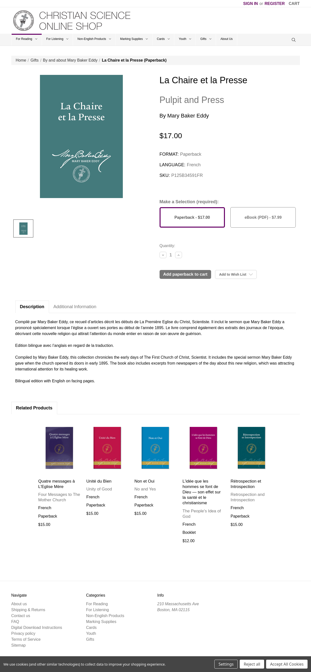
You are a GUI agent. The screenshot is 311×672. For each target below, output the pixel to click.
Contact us (20, 616)
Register (275, 3)
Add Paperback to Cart (185, 274)
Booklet (189, 532)
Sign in (250, 3)
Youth (185, 39)
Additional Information (75, 306)
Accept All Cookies (287, 664)
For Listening (57, 39)
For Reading (26, 39)
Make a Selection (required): (189, 201)
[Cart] (294, 3)
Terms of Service (26, 639)
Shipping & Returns (28, 610)
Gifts (205, 39)
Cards (163, 39)
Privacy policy (23, 633)
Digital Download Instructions (36, 627)
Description (32, 306)
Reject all (252, 664)
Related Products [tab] (34, 407)
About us (19, 604)
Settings (226, 664)
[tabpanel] (59, 474)
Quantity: (167, 246)
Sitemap (18, 645)
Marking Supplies (134, 39)
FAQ (15, 622)
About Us (226, 39)
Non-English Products (94, 39)
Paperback (47, 516)
